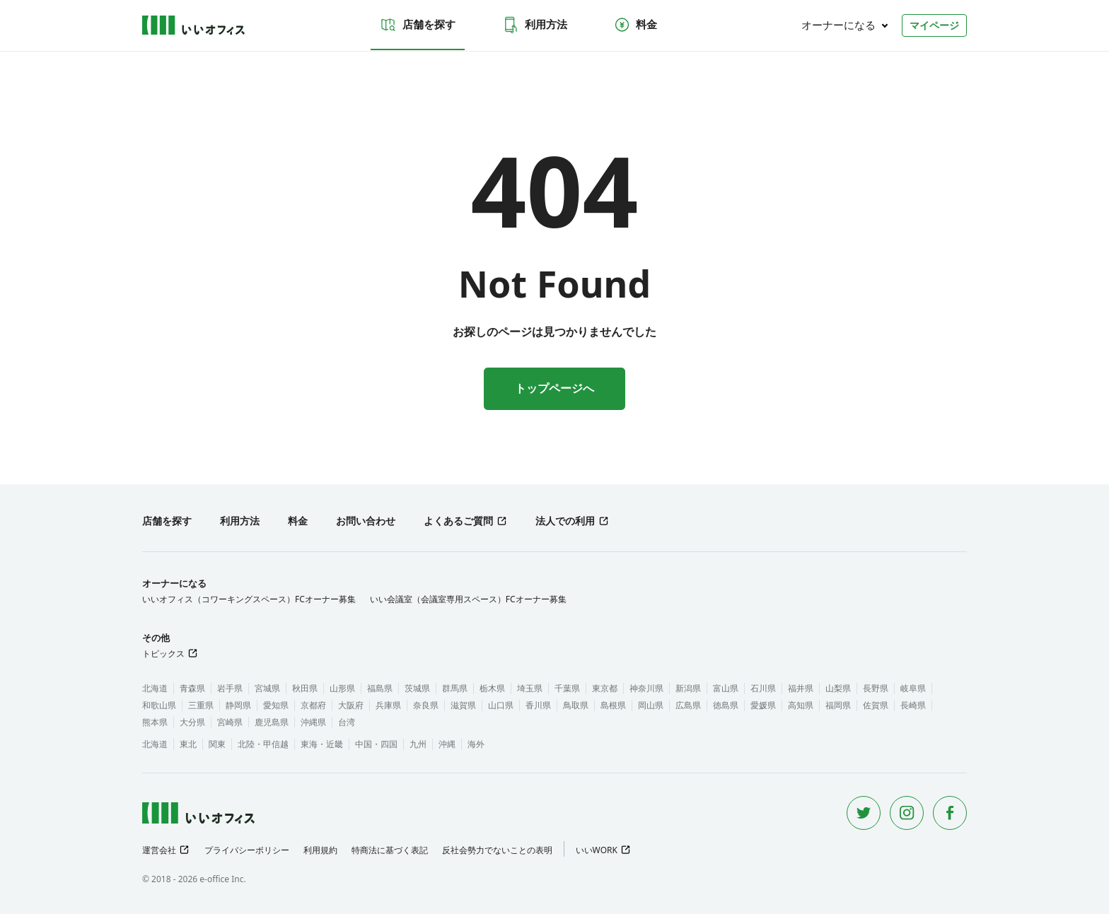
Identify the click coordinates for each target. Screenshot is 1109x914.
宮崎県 (230, 722)
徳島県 (725, 705)
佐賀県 (875, 705)
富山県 (725, 688)
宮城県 (267, 688)
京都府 (313, 705)
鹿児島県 (272, 722)
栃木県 (492, 688)
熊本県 (155, 722)
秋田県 (305, 688)
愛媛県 (763, 705)
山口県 (500, 705)
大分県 (192, 722)
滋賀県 (463, 705)
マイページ (934, 25)
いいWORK (596, 850)
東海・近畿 (322, 744)
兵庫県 (388, 705)
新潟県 (688, 688)
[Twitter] (864, 813)
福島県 (380, 688)
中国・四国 (376, 744)
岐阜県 (913, 688)
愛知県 (276, 705)
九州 (418, 744)
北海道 (155, 688)
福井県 (800, 688)
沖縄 (447, 744)
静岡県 (238, 705)
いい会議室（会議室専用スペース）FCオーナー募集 (468, 599)
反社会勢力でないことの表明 (497, 850)
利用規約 (320, 850)
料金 (635, 24)
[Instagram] (907, 813)
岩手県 (230, 688)
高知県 (800, 705)
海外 (476, 744)
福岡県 (838, 705)
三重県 (201, 705)
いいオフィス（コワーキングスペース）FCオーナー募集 (249, 599)
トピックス (163, 654)
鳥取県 (575, 705)
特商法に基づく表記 (390, 850)
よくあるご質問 (458, 520)
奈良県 (426, 705)
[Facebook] (950, 813)
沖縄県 (313, 722)
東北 (188, 744)
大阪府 (351, 705)
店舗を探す (417, 24)
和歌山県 (159, 705)
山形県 (342, 688)
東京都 (604, 688)
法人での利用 (565, 520)
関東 (217, 744)
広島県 (688, 705)
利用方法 (534, 24)
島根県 (613, 705)
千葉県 (567, 688)
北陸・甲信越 (263, 744)
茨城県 (417, 688)
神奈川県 (646, 688)
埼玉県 (529, 688)
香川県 (538, 705)
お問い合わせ (365, 520)
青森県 (192, 688)
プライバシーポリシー (246, 850)
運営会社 (159, 850)
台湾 (346, 722)
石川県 (763, 688)
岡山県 (650, 705)
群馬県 (455, 688)
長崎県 (913, 705)
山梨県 (838, 688)
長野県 (875, 688)
